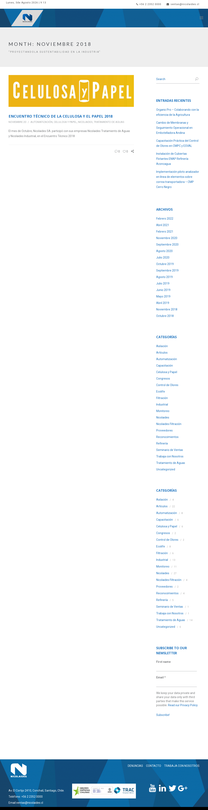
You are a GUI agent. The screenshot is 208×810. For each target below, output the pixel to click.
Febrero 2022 (164, 218)
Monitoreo (162, 411)
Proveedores (164, 430)
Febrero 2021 (164, 231)
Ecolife (160, 391)
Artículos (162, 352)
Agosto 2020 (164, 251)
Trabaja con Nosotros (169, 456)
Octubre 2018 (165, 316)
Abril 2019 (162, 303)
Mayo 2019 (163, 296)
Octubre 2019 (165, 264)
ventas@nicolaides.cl (183, 4)
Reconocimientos (167, 437)
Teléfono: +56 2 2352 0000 (26, 796)
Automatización (41, 121)
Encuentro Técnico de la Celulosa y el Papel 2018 (61, 116)
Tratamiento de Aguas (109, 121)
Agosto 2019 (164, 277)
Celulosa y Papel (65, 121)
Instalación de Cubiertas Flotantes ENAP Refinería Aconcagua (172, 158)
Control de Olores (167, 385)
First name (163, 661)
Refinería (162, 443)
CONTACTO (153, 765)
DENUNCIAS (135, 765)
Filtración (162, 398)
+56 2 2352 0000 (148, 4)
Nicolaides (85, 121)
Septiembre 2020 (167, 244)
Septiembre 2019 (167, 270)
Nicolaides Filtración (168, 424)
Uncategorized (165, 469)
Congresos (163, 378)
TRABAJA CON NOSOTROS (181, 765)
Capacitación (164, 365)
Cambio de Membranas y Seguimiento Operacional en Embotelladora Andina (174, 127)
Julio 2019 (162, 283)
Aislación (162, 346)
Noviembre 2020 (166, 238)
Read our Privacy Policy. (183, 705)
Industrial (162, 404)
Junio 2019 (163, 290)
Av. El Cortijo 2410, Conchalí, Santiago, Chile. (36, 790)
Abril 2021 (162, 225)
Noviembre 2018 (166, 309)
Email (161, 677)
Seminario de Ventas (169, 450)
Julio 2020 (162, 257)
